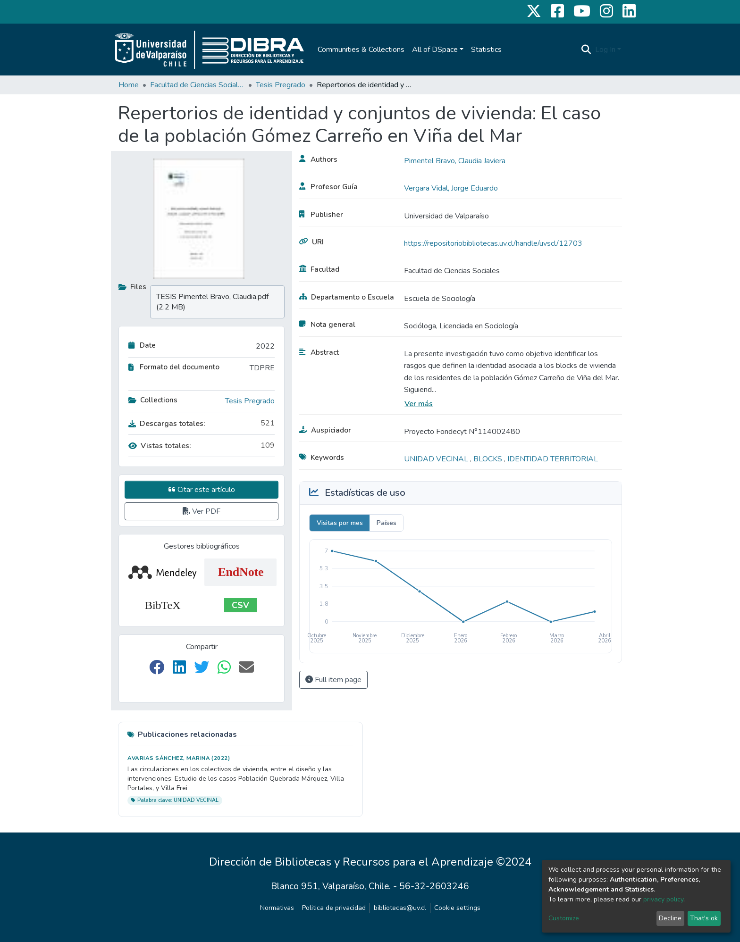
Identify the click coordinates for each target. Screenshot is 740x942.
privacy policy (663, 899)
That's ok (704, 918)
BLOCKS (488, 459)
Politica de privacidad (334, 907)
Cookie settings (457, 907)
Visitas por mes (340, 522)
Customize (563, 918)
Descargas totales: (166, 423)
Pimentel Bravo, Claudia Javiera (454, 161)
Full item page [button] (333, 680)
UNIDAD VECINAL (437, 459)
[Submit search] (586, 49)
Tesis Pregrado (280, 85)
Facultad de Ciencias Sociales (197, 85)
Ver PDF (201, 511)
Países (386, 522)
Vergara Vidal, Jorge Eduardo (451, 188)
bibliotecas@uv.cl (400, 907)
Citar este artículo (201, 489)
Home (128, 85)
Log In (605, 49)
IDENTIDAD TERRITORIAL (552, 459)
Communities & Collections (361, 49)
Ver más (418, 404)
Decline (670, 918)
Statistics (486, 49)
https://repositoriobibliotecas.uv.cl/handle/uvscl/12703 (493, 243)
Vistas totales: (159, 446)
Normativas (277, 907)
